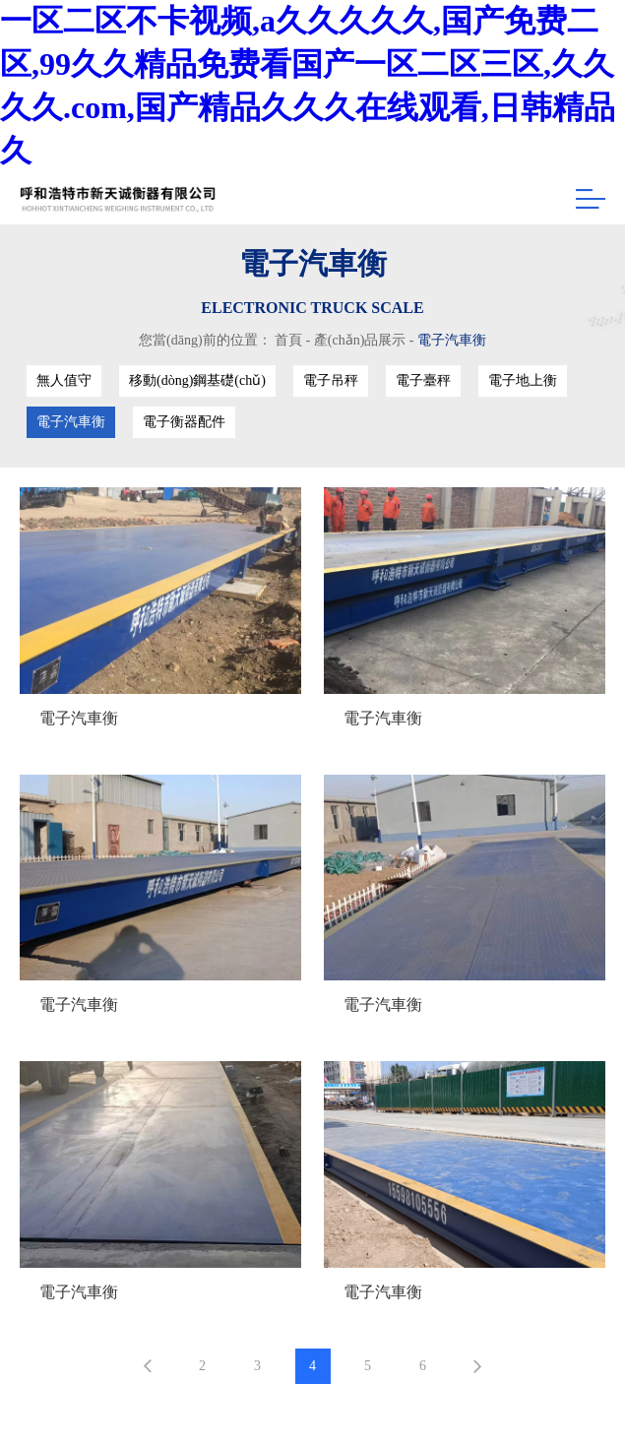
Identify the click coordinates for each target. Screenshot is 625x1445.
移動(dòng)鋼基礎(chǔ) (197, 380)
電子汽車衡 (451, 340)
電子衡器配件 (184, 421)
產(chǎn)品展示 (360, 340)
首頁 (288, 340)
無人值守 (64, 380)
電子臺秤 (423, 380)
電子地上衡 (522, 380)
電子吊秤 (330, 380)
